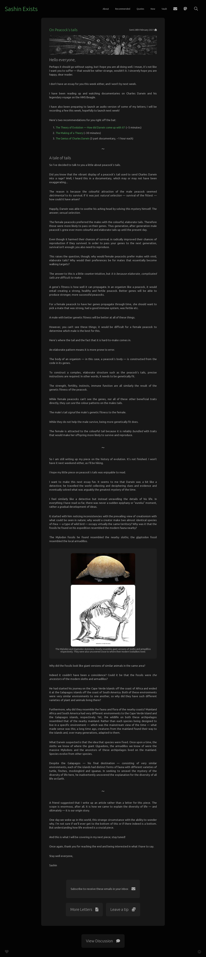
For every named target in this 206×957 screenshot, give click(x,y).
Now (153, 9)
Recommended (122, 9)
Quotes (140, 9)
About (106, 9)
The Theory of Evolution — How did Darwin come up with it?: (93, 132)
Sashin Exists (21, 8)
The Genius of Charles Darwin (73, 143)
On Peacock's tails (64, 30)
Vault (164, 9)
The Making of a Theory (70, 138)
